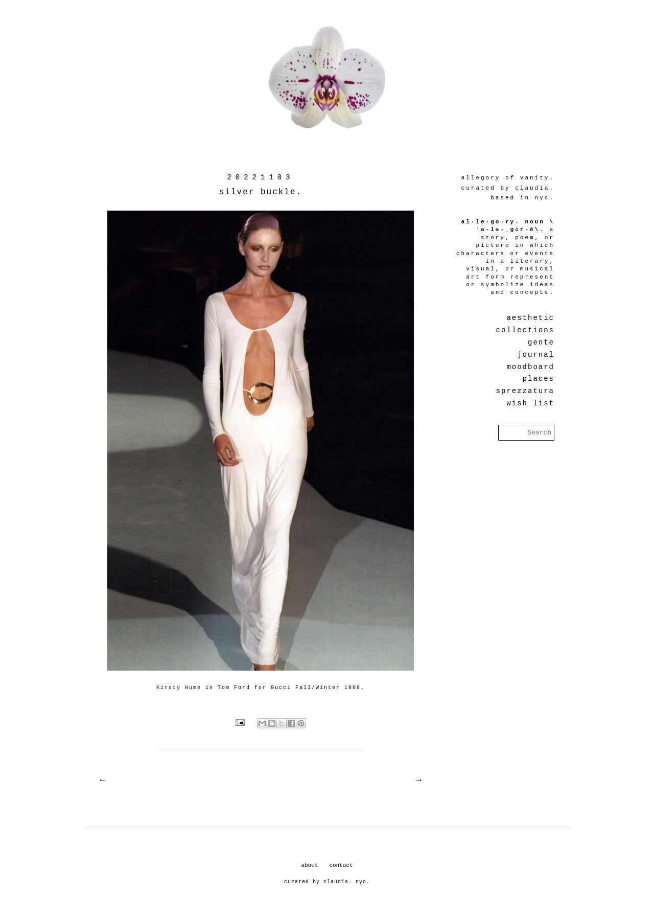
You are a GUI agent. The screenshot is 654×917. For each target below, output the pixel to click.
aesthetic (530, 318)
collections (525, 330)
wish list (530, 403)
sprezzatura (525, 391)
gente (541, 342)
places (538, 379)
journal (535, 355)
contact (341, 865)
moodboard (530, 367)
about (309, 865)
